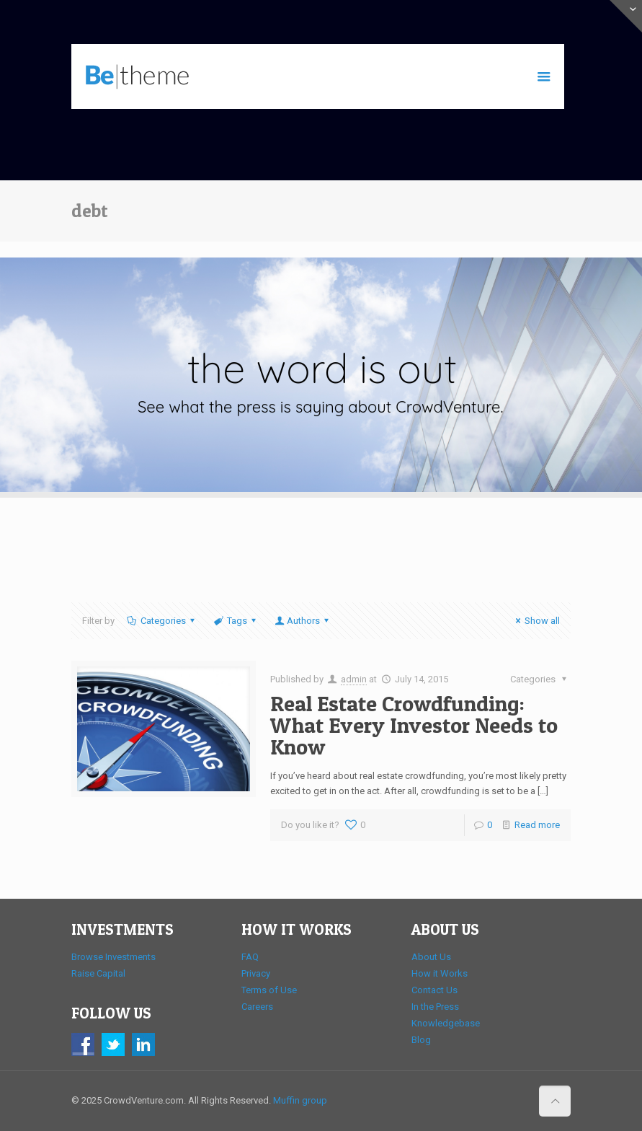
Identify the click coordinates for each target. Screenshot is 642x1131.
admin (354, 679)
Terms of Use (269, 990)
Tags (236, 620)
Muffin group (300, 1100)
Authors (302, 620)
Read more (537, 824)
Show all (536, 620)
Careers (257, 1006)
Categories (162, 620)
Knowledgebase (445, 1023)
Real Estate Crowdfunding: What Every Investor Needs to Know (414, 725)
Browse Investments (113, 956)
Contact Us (434, 990)
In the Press (435, 1006)
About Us (431, 956)
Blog (421, 1039)
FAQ (250, 956)
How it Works (439, 973)
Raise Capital (98, 973)
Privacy (255, 973)
